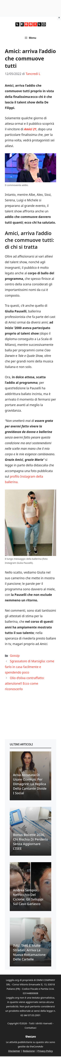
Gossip (15, 656)
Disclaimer (14, 1050)
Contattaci (30, 1027)
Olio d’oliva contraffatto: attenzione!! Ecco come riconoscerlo (24, 683)
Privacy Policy (45, 1050)
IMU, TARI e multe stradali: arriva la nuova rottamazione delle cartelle (29, 952)
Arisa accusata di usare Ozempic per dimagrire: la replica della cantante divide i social (30, 784)
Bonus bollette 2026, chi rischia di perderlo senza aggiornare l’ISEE (30, 842)
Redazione (29, 1050)
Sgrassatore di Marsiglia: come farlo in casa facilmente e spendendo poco (29, 666)
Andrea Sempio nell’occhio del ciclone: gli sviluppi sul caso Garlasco (28, 897)
